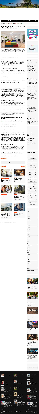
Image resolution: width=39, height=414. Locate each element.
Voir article (15, 378)
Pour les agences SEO (32, 412)
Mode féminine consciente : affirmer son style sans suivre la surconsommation (8, 395)
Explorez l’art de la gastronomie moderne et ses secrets (31, 88)
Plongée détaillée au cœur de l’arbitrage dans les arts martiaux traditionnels (31, 105)
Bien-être (8, 20)
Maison (22, 20)
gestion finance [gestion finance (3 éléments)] (30, 179)
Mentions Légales (30, 411)
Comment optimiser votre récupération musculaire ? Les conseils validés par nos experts (31, 69)
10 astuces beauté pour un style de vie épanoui (32, 119)
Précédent (3, 166)
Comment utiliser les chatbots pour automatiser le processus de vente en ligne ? (32, 132)
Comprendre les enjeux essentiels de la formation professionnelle (31, 342)
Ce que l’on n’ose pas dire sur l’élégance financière (31, 66)
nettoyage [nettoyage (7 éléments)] (30, 190)
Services (28, 261)
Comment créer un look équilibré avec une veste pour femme (8, 389)
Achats (28, 211)
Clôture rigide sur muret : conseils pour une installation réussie (19, 197)
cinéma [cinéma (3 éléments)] (35, 170)
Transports (28, 268)
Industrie (28, 229)
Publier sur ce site (35, 411)
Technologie (29, 263)
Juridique (28, 236)
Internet (28, 234)
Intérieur (28, 232)
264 (15, 408)
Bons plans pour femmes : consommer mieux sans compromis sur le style (32, 98)
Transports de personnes (30, 270)
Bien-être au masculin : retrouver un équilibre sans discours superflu (32, 108)
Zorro (2, 200)
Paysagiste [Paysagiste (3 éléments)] (35, 190)
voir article (2, 407)
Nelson (28, 138)
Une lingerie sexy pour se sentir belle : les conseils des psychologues (32, 147)
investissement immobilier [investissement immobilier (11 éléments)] (32, 181)
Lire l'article (29, 290)
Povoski (15, 199)
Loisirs (19, 20)
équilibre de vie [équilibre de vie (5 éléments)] (32, 204)
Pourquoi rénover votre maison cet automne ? (32, 73)
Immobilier (15, 20)
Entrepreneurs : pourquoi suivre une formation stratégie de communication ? (32, 301)
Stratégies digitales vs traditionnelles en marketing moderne (32, 101)
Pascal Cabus (16, 180)
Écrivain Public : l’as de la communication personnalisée (33, 403)
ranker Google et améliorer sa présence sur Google (19, 3)
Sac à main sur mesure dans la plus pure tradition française (8, 382)
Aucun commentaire (29, 345)
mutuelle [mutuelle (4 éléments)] (35, 188)
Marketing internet (29, 245)
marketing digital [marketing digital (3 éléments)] (32, 186)
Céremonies (29, 220)
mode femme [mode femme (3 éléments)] (30, 188)
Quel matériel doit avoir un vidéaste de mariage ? (32, 143)
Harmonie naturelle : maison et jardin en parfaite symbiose (32, 113)
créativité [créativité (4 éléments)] (30, 174)
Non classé (28, 250)
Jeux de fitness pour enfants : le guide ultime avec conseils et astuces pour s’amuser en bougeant (32, 76)
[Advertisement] (19, 14)
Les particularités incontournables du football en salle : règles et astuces (32, 116)
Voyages (36, 20)
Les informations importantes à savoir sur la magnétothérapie (31, 139)
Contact (5, 20)
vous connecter (6, 222)
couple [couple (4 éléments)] (30, 172)
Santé (30, 20)
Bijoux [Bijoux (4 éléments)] (35, 167)
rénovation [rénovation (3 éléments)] (35, 195)
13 (2, 409)
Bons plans (11, 20)
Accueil (2, 20)
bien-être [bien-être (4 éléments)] (32, 163)
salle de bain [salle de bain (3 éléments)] (32, 197)
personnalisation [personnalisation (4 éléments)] (30, 193)
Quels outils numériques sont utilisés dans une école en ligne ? (34, 389)
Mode (24, 20)
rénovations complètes (4, 121)
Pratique (27, 20)
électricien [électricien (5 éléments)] (30, 202)
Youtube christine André (30, 142)
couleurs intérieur (4, 158)
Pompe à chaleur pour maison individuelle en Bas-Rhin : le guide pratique (34, 383)
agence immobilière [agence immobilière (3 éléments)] (32, 156)
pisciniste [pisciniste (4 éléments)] (35, 193)
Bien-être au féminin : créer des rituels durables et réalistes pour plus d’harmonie (32, 122)
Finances (28, 225)
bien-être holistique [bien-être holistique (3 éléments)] (32, 165)
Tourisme (33, 20)
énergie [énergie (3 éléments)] (35, 202)
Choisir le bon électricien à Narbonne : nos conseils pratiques (18, 214)
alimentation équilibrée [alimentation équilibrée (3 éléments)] (32, 158)
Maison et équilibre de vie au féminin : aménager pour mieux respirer (6, 180)
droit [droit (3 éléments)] (35, 174)
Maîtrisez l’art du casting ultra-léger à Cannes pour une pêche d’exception (32, 91)
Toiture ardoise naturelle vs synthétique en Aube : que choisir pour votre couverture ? (31, 94)
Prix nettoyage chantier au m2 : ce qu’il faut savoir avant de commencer (32, 83)
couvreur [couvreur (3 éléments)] (35, 172)
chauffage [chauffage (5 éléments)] (30, 170)
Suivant (23, 166)
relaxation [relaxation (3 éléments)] (30, 195)
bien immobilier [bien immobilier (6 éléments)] (30, 167)
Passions (28, 252)
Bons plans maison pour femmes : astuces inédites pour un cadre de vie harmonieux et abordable (32, 79)
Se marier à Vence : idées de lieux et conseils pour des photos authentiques (21, 381)
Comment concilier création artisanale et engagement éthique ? (34, 396)
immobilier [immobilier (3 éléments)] (35, 179)
